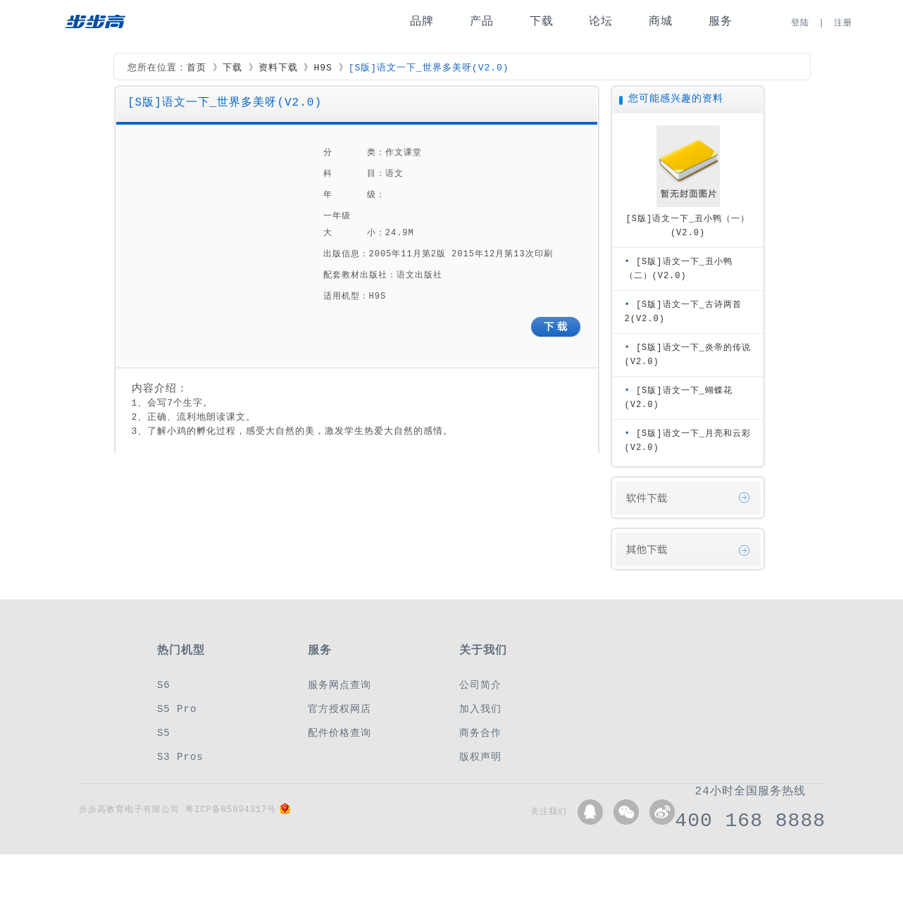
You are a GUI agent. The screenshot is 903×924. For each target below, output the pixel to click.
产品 (482, 21)
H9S (322, 68)
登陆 (800, 23)
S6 (163, 685)
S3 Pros (180, 756)
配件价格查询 (339, 732)
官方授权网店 (339, 709)
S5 (163, 732)
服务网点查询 (339, 685)
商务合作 (480, 732)
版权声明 (480, 756)
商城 (661, 21)
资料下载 (278, 68)
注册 (843, 23)
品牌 (422, 21)
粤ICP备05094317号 (230, 810)
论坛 (601, 21)
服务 (721, 21)
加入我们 (480, 709)
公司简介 (480, 685)
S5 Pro (177, 709)
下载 (542, 21)
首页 (196, 68)
